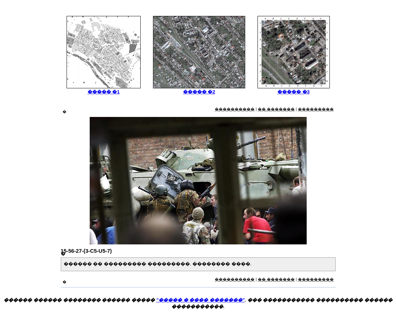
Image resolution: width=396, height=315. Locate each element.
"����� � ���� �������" (200, 300)
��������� (316, 109)
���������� (235, 109)
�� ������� (276, 109)
